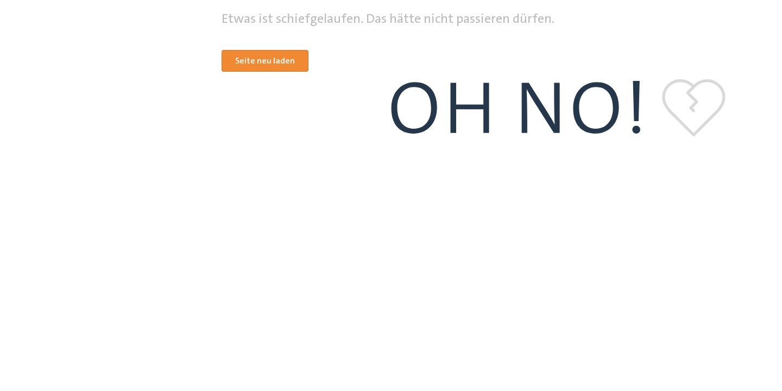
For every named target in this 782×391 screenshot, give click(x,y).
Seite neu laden (265, 60)
